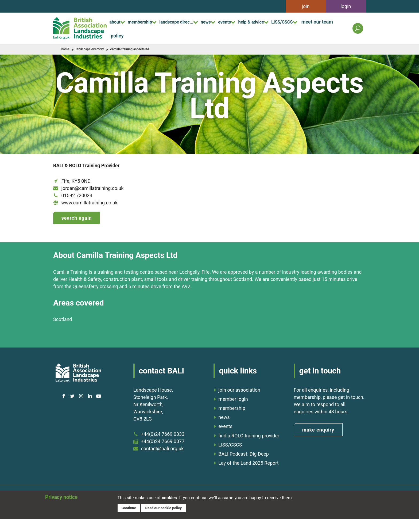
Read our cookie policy (166, 507)
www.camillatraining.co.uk (89, 202)
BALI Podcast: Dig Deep (243, 452)
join (306, 6)
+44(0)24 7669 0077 (162, 439)
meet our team (126, 35)
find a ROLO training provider (248, 433)
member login (233, 397)
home (65, 49)
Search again (76, 218)
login (345, 6)
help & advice (278, 21)
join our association (239, 388)
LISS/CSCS (315, 21)
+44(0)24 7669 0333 (162, 432)
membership (146, 21)
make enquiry (318, 428)
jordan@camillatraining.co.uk (92, 188)
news (224, 21)
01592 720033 (76, 195)
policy (156, 35)
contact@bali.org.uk (162, 446)
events (247, 21)
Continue (129, 507)
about (117, 21)
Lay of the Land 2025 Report (248, 461)
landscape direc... (189, 21)
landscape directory (90, 49)
